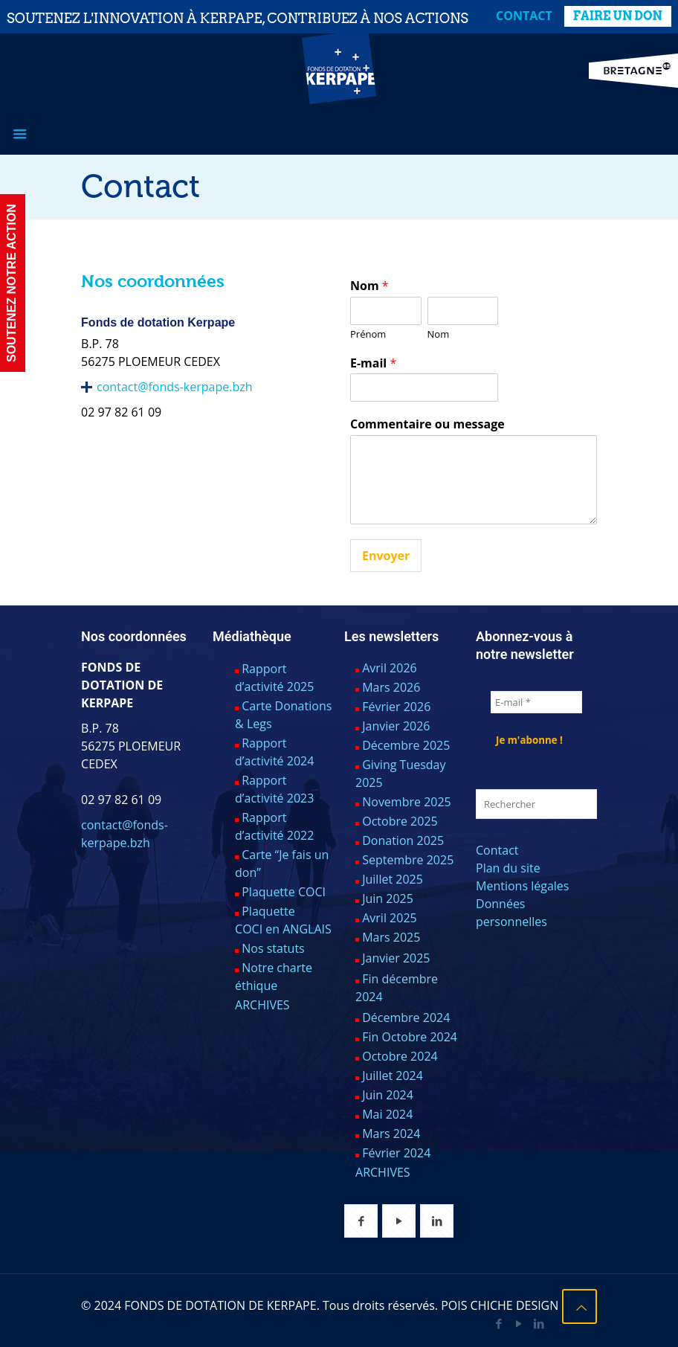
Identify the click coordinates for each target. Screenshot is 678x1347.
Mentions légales (522, 886)
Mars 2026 (391, 687)
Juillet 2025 (392, 879)
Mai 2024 (387, 1114)
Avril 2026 (389, 668)
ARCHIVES (262, 1005)
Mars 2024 (391, 1133)
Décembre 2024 (406, 1017)
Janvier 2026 (396, 726)
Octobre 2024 (400, 1056)
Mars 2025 (391, 937)
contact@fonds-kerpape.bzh (174, 387)
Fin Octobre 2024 (409, 1037)
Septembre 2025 (407, 860)
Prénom (368, 334)
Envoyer (386, 555)
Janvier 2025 (396, 958)
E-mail (373, 363)
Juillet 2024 (392, 1075)
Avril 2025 (389, 918)
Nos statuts (273, 948)
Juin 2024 (387, 1095)
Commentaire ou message (427, 424)
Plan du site (508, 868)
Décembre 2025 (406, 745)
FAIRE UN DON (617, 16)
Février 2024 (396, 1153)
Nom (369, 286)
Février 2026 (396, 706)
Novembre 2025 (406, 802)
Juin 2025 (387, 898)
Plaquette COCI (284, 892)
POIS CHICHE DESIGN (499, 1305)
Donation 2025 (403, 840)
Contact (524, 15)
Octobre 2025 (400, 821)
